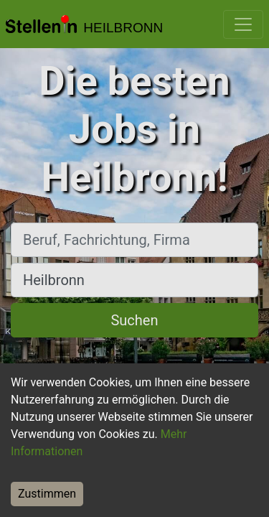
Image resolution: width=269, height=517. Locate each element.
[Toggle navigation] (243, 24)
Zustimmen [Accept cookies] (47, 493)
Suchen (134, 320)
